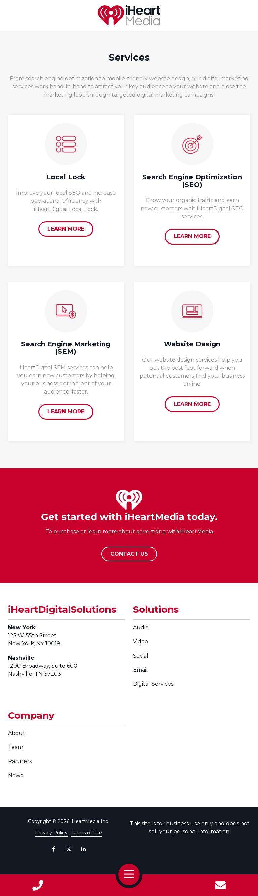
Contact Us (220, 885)
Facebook (53, 849)
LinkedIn (83, 849)
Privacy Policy (51, 833)
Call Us (37, 885)
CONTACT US (129, 554)
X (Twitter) (68, 849)
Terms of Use (86, 833)
